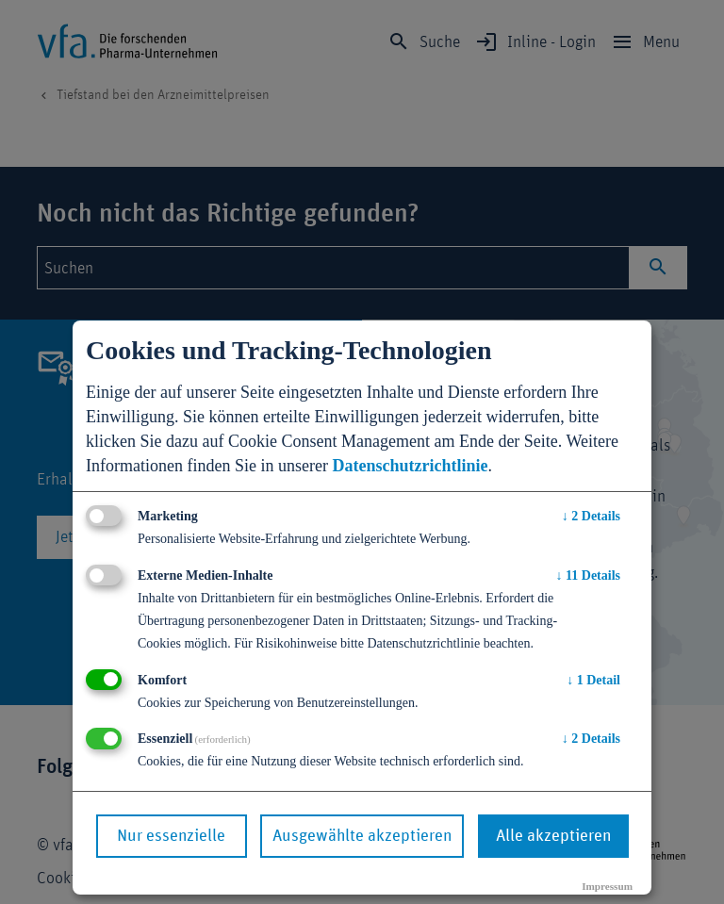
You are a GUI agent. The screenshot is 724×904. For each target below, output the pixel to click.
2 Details (591, 516)
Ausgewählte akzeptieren (362, 836)
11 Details (588, 575)
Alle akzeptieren (553, 836)
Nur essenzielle (171, 836)
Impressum (607, 886)
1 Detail (593, 680)
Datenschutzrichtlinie (409, 465)
